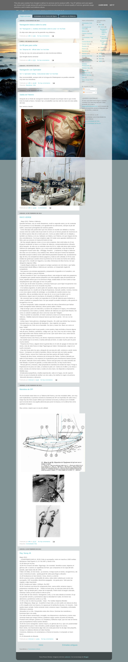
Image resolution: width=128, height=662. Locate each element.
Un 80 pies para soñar (28, 45)
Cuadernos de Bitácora (68, 16)
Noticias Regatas (87, 60)
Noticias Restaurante (85, 64)
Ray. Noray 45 (25, 553)
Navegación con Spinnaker (30, 70)
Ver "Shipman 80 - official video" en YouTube (34, 49)
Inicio (41, 645)
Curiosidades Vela (31, 544)
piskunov (67, 657)
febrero (102, 47)
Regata (84, 70)
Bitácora (84, 31)
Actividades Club (87, 23)
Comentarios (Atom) (34, 649)
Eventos (84, 46)
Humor (84, 48)
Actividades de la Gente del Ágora (45, 16)
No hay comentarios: (43, 36)
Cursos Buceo (86, 41)
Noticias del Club (87, 56)
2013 (100, 24)
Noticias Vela (86, 68)
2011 (100, 56)
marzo (102, 27)
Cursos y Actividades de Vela (90, 121)
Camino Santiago (87, 33)
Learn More (103, 5)
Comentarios (87, 92)
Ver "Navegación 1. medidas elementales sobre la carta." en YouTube (42, 29)
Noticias (84, 53)
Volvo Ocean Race (87, 80)
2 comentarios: (42, 208)
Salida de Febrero (27, 95)
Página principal (25, 16)
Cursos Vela (85, 44)
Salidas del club (87, 75)
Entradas (86, 89)
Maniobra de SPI (26, 389)
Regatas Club (86, 72)
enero (102, 50)
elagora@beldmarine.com (90, 106)
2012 (100, 53)
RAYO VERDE (25, 217)
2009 (100, 61)
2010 (100, 58)
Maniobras (29, 85)
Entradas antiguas (70, 645)
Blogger (86, 657)
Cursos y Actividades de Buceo (91, 123)
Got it (112, 5)
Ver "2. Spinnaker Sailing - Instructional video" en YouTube (39, 74)
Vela (34, 85)
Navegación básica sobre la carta (33, 25)
